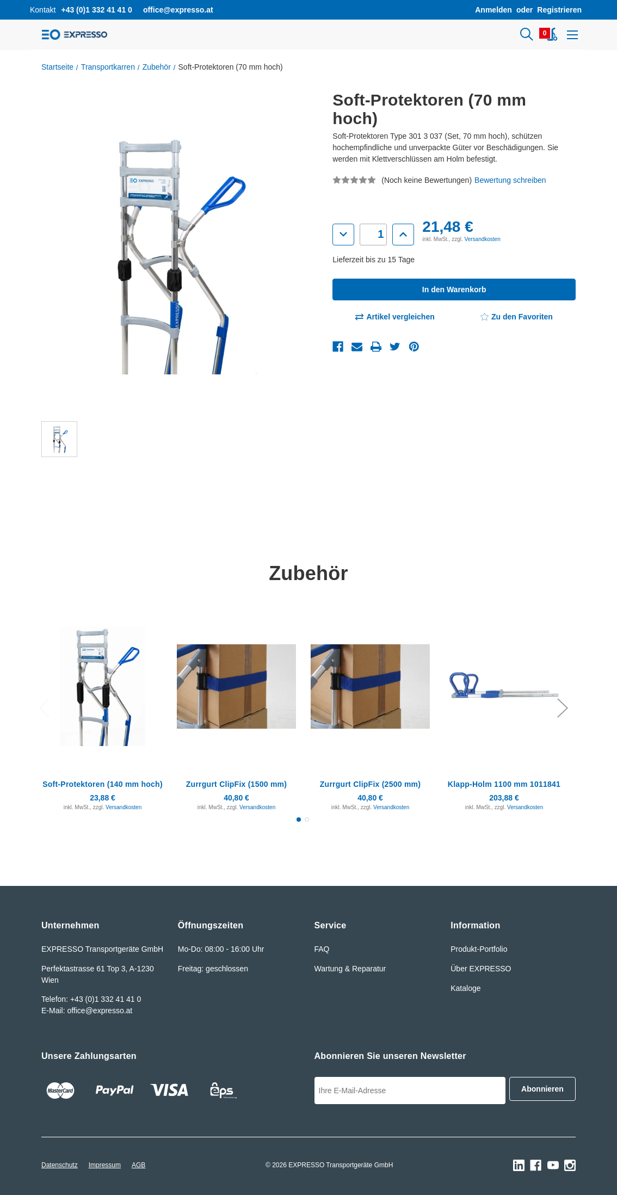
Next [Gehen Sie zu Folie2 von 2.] (562, 707)
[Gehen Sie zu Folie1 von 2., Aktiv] (299, 819)
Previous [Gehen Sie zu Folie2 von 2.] (44, 707)
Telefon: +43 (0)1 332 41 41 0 (91, 999)
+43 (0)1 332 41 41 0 (96, 9)
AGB (138, 1165)
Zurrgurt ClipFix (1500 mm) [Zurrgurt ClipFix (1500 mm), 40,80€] (236, 784)
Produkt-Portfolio (479, 949)
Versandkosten (483, 239)
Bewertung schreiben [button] (510, 180)
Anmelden (493, 9)
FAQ (322, 949)
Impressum (105, 1165)
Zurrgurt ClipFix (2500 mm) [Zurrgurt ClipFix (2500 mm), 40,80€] (370, 784)
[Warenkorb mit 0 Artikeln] (551, 35)
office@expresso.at (178, 9)
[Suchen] (523, 35)
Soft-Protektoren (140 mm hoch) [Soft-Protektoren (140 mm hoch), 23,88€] (102, 784)
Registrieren (559, 9)
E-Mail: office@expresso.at (86, 1010)
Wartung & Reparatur (350, 968)
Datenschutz (59, 1165)
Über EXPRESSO (481, 968)
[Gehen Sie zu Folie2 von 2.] (307, 819)
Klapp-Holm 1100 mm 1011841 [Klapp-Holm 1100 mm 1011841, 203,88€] (504, 784)
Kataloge (465, 988)
